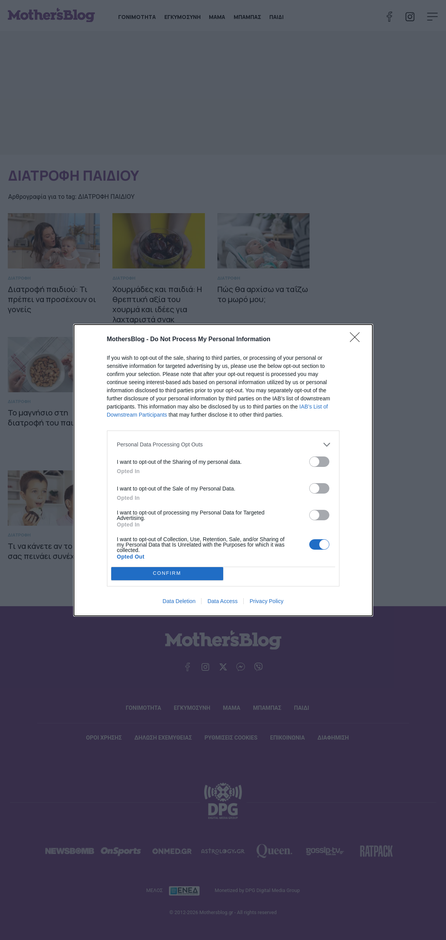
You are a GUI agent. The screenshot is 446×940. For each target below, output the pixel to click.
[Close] (357, 339)
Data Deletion (179, 601)
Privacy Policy (266, 601)
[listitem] (223, 445)
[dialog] (223, 470)
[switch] (319, 461)
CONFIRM (167, 573)
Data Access (222, 601)
